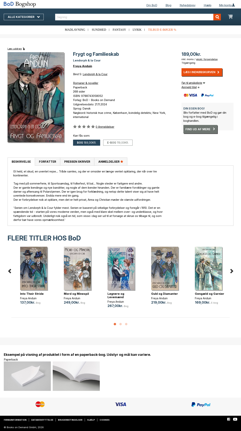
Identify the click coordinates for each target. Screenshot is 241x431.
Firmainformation (15, 420)
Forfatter (47, 161)
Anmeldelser (110, 161)
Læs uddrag (15, 48)
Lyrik (137, 29)
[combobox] (138, 17)
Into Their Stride (32, 293)
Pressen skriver (77, 161)
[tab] (21, 162)
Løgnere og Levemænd (116, 295)
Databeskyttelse (42, 420)
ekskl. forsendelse (207, 59)
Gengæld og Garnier (209, 293)
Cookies (105, 420)
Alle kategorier (24, 17)
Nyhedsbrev (187, 5)
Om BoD (151, 5)
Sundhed (99, 29)
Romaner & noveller (85, 83)
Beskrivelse (21, 161)
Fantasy (119, 29)
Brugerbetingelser (70, 420)
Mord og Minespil (76, 293)
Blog (168, 5)
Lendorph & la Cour (95, 74)
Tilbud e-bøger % (162, 29)
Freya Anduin (82, 66)
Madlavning (75, 29)
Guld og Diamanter (164, 293)
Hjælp (207, 5)
